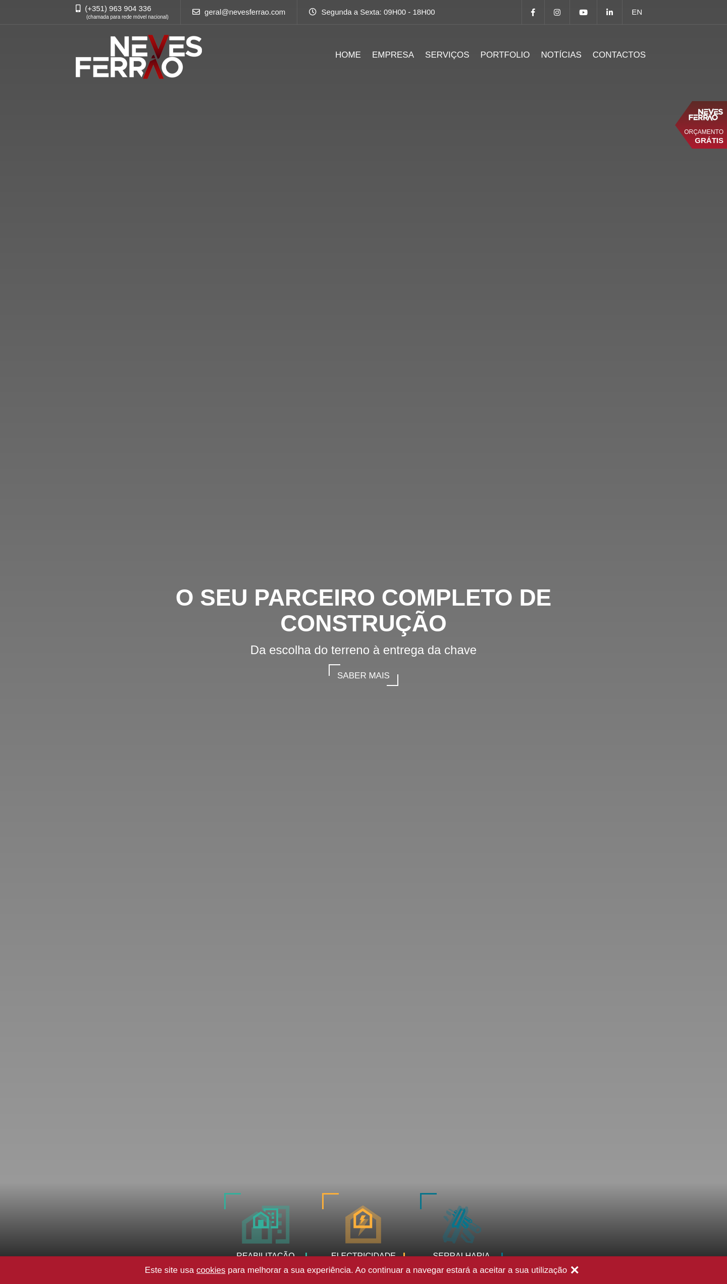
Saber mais (363, 675)
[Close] (574, 1270)
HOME (348, 55)
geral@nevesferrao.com (244, 12)
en (637, 12)
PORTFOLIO (505, 55)
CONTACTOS (619, 55)
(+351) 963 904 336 (118, 8)
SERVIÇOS (447, 55)
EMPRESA (393, 55)
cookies (211, 1270)
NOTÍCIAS (561, 55)
